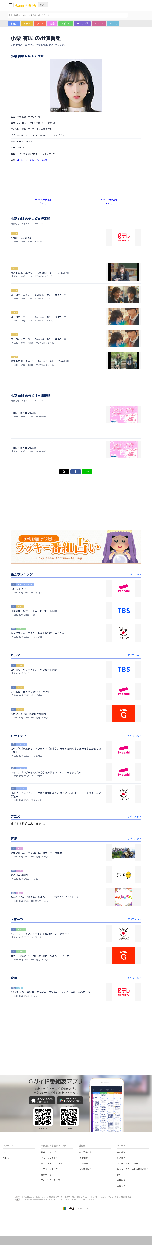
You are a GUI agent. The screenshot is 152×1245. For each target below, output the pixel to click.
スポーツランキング (50, 1180)
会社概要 (121, 1152)
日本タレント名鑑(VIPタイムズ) (32, 159)
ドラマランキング (49, 1157)
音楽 (52, 23)
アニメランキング (49, 1169)
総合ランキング (48, 1152)
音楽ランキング (48, 1174)
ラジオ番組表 (85, 1169)
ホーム (113, 23)
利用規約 (121, 1157)
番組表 (13, 23)
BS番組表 (83, 1157)
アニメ (40, 23)
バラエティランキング (51, 1163)
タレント (98, 23)
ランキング (82, 23)
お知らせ (121, 1185)
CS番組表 (83, 1163)
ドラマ (27, 23)
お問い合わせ (123, 1180)
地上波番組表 (85, 1152)
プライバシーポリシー (127, 1163)
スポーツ (65, 23)
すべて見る (134, 574)
